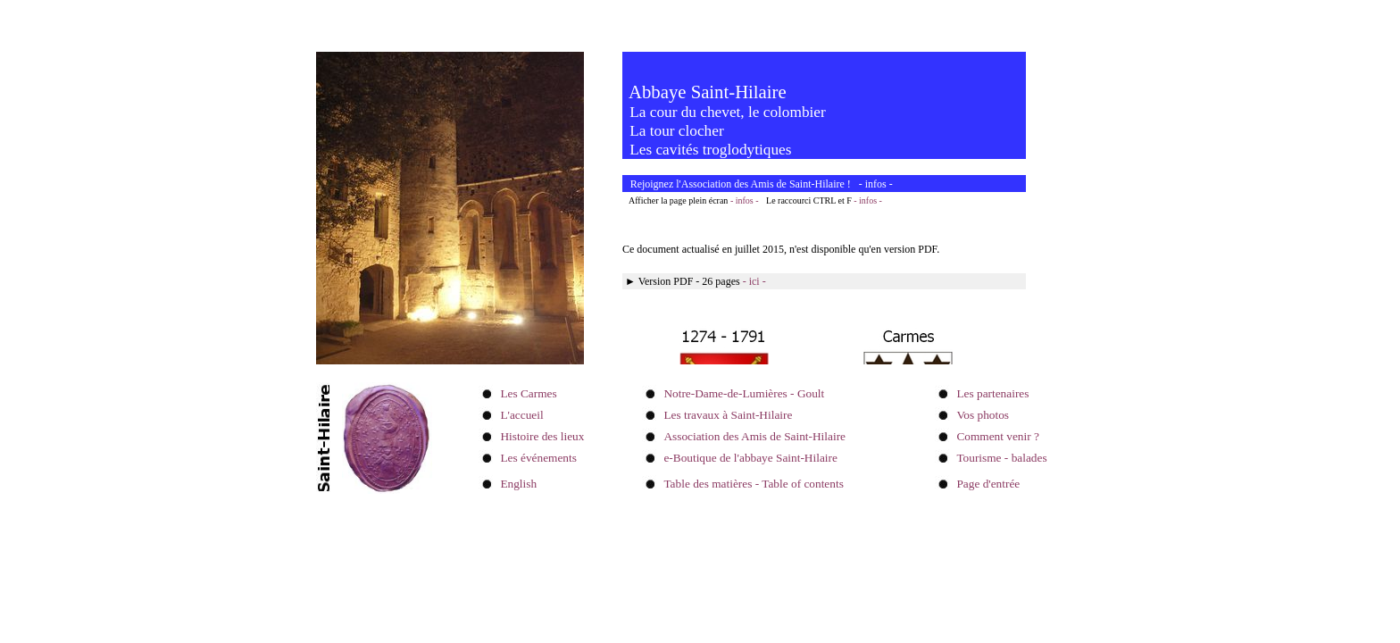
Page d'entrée (988, 483)
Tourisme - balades (1001, 457)
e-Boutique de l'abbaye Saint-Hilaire (750, 457)
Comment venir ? (997, 436)
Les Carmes (528, 393)
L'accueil (521, 415)
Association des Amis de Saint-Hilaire (754, 436)
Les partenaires (992, 393)
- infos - (744, 200)
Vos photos (982, 415)
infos (876, 184)
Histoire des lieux (542, 436)
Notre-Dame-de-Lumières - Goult (743, 393)
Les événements (538, 457)
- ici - (754, 281)
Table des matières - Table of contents (753, 483)
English (518, 483)
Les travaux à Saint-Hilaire (727, 415)
